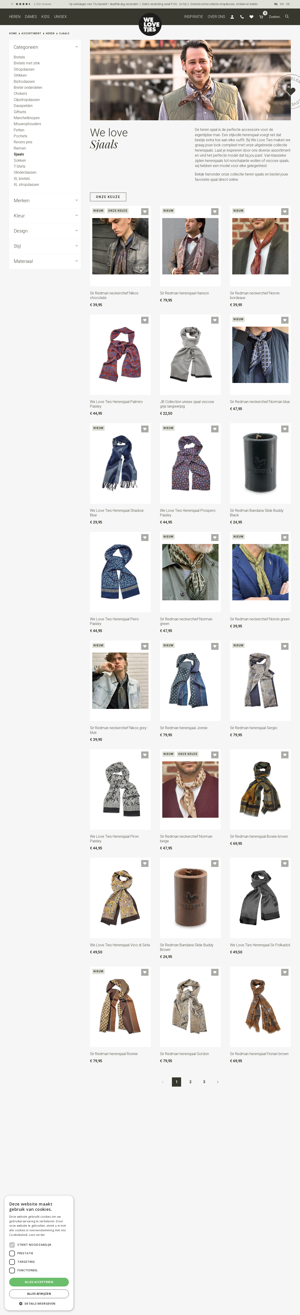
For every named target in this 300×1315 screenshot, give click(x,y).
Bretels (19, 57)
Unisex (60, 16)
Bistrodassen (24, 81)
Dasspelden (23, 106)
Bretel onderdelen (28, 87)
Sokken (20, 160)
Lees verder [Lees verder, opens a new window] (37, 1235)
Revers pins (23, 142)
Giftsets (20, 112)
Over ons (216, 16)
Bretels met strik (27, 63)
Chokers (20, 94)
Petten (19, 130)
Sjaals (64, 33)
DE (288, 4)
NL (276, 4)
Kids (46, 16)
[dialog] (39, 1253)
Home (13, 33)
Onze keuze (108, 197)
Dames (31, 16)
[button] (287, 17)
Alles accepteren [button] (39, 1282)
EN (282, 4)
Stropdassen (24, 69)
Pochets (20, 136)
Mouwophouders (27, 124)
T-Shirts (19, 166)
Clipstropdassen (27, 100)
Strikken (20, 75)
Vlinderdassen (25, 172)
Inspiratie (193, 16)
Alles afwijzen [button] (39, 1294)
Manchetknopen (27, 118)
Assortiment (31, 33)
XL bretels (22, 178)
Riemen (20, 148)
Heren (14, 16)
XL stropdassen (26, 184)
